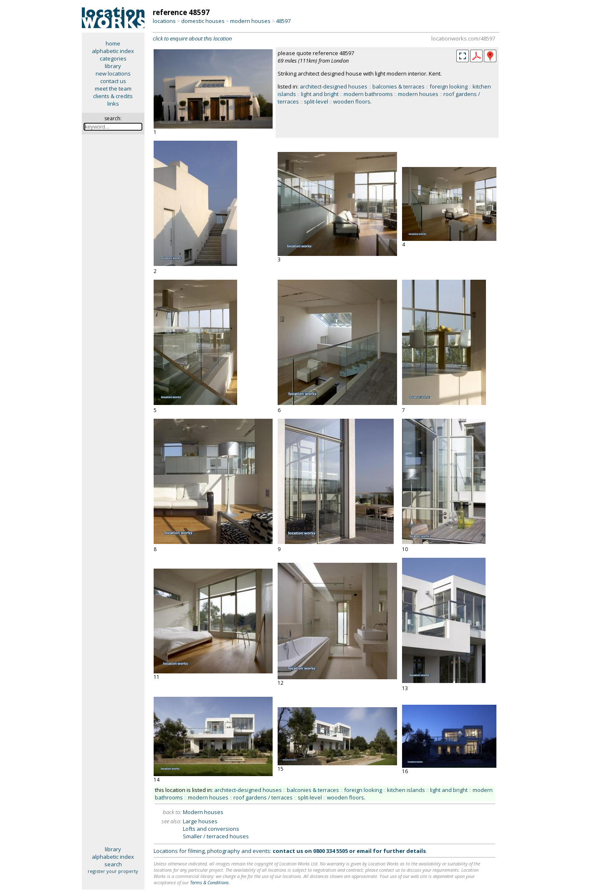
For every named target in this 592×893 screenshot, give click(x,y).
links (113, 103)
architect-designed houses (333, 86)
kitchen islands (406, 790)
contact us (113, 81)
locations (164, 21)
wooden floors (351, 101)
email (364, 851)
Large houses (200, 821)
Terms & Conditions (209, 882)
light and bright (320, 94)
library (113, 66)
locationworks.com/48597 (463, 38)
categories (113, 58)
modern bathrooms (368, 94)
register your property (113, 871)
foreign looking (449, 86)
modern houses (250, 21)
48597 (283, 21)
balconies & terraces (398, 86)
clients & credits (113, 96)
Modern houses (203, 812)
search (113, 864)
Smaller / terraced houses (216, 836)
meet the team (113, 88)
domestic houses (203, 21)
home (113, 43)
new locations (113, 73)
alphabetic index (113, 51)
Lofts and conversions (211, 828)
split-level (316, 101)
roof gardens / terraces (263, 797)
